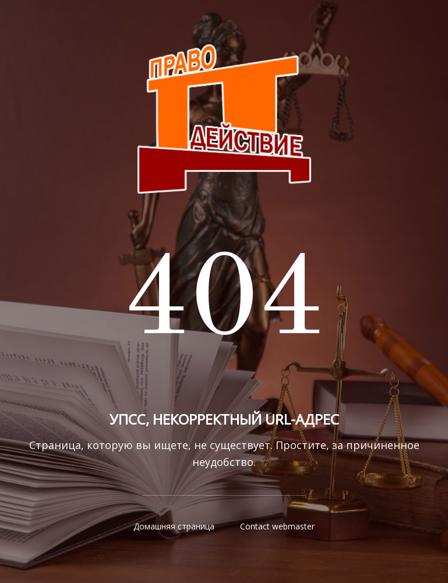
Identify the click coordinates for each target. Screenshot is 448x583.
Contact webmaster (277, 526)
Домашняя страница (173, 526)
